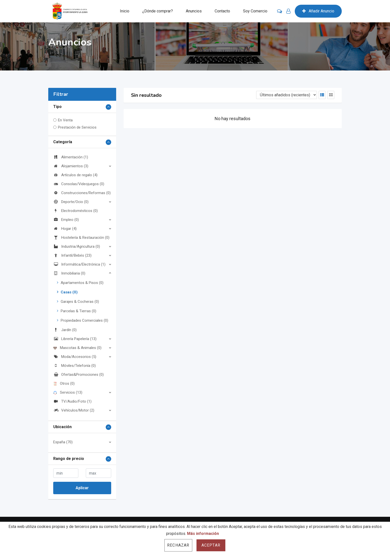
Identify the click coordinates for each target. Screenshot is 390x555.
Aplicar (82, 488)
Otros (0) (64, 383)
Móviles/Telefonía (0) (74, 365)
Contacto (222, 11)
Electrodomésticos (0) (75, 210)
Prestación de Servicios (77, 127)
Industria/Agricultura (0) (76, 246)
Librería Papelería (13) (75, 339)
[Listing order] (286, 95)
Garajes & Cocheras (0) (80, 301)
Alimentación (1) (70, 157)
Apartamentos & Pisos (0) (82, 282)
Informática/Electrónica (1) (79, 264)
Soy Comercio (255, 11)
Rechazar (178, 545)
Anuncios (194, 11)
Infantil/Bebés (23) (72, 255)
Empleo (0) (66, 219)
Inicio (124, 11)
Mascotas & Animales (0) (77, 348)
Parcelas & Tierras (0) (78, 311)
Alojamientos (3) (70, 166)
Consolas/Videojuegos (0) (78, 184)
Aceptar (210, 545)
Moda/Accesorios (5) (74, 356)
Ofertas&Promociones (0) (78, 374)
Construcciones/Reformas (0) (82, 193)
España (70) (63, 442)
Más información (203, 533)
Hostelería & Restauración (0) (81, 237)
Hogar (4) (65, 228)
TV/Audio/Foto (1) (72, 401)
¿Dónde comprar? (157, 11)
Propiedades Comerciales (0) (84, 320)
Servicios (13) (67, 392)
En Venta (65, 120)
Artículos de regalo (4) (75, 175)
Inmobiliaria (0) (69, 273)
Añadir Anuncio (318, 11)
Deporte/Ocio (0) (71, 202)
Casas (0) (69, 292)
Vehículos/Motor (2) (73, 410)
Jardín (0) (65, 330)
